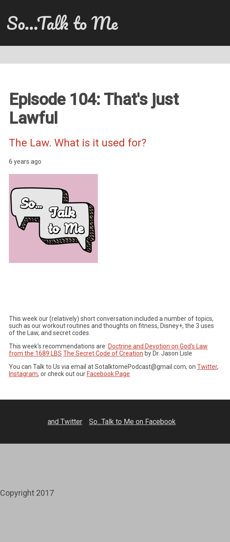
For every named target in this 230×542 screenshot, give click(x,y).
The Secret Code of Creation (103, 353)
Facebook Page (108, 373)
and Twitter (65, 421)
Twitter (207, 366)
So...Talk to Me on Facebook (132, 421)
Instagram (23, 373)
